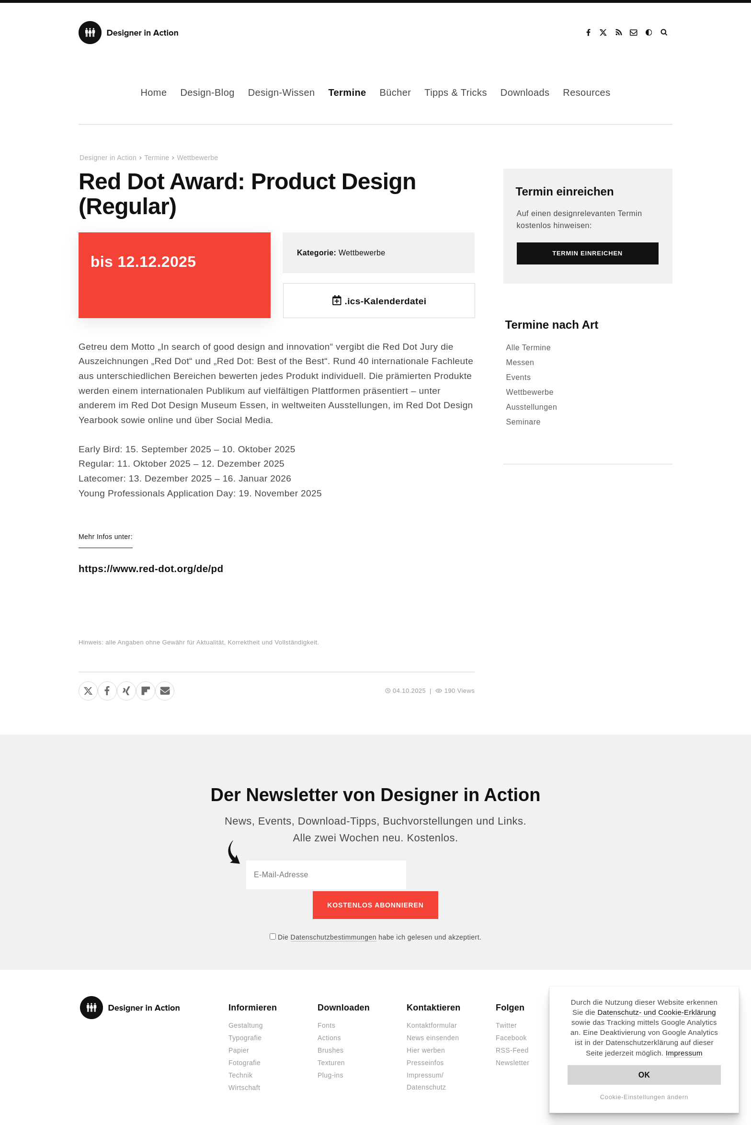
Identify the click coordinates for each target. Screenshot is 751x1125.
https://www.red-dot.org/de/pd (163, 568)
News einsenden (433, 1036)
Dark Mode (649, 32)
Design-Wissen (281, 92)
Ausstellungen (532, 407)
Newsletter (512, 1061)
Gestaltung (245, 1024)
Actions (329, 1036)
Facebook (588, 32)
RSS (619, 32)
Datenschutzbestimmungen (333, 935)
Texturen (331, 1061)
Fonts (326, 1024)
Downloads (525, 92)
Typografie (245, 1036)
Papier (238, 1049)
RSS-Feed (512, 1049)
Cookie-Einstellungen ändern (644, 1097)
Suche (665, 32)
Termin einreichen (565, 191)
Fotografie (244, 1061)
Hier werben (426, 1049)
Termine (347, 92)
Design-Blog (207, 92)
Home (153, 92)
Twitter (506, 1024)
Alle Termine (528, 348)
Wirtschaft (244, 1086)
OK (644, 1075)
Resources (586, 92)
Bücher (395, 92)
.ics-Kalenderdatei (385, 301)
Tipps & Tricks (455, 92)
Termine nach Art (552, 324)
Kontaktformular (432, 1024)
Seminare (523, 422)
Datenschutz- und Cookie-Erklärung (656, 1012)
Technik (240, 1074)
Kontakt (634, 32)
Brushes (330, 1049)
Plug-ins (330, 1074)
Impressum (684, 1053)
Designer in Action (129, 32)
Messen (520, 362)
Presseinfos (425, 1061)
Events (518, 377)
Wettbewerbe (197, 157)
